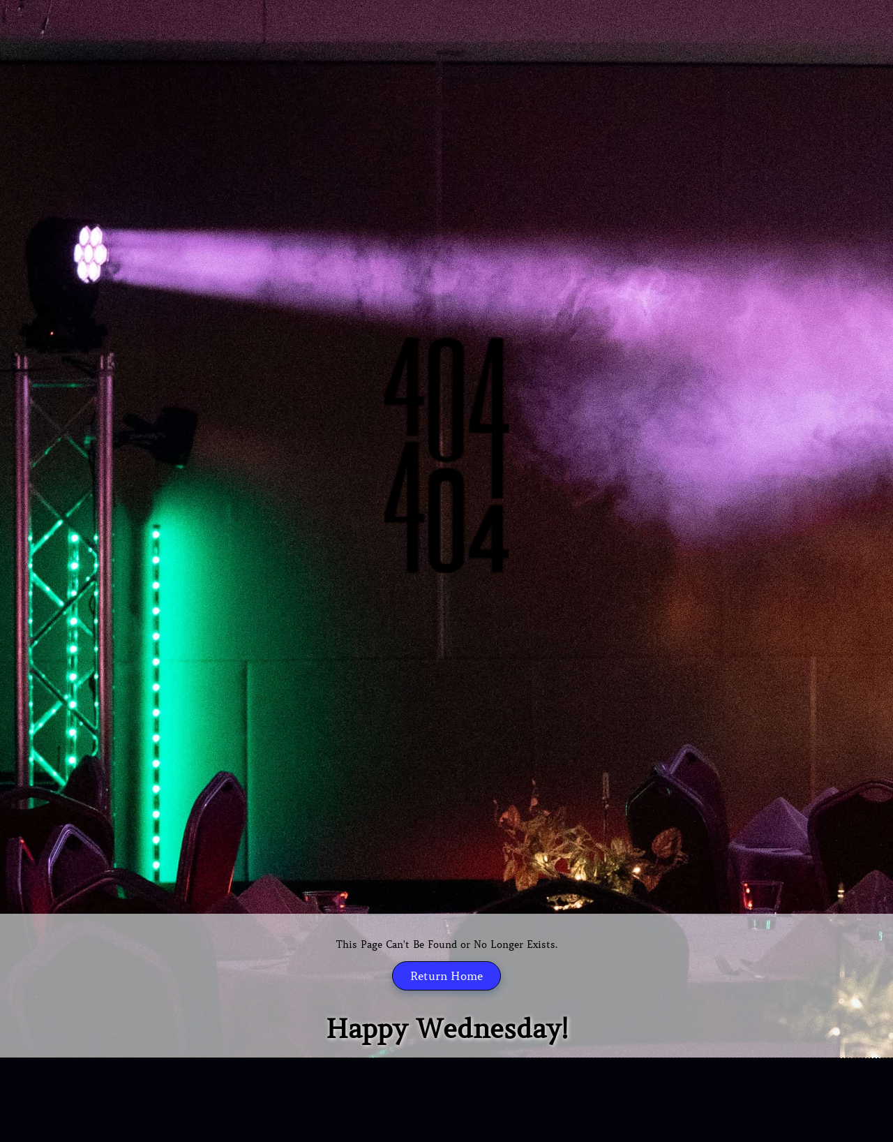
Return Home (446, 976)
